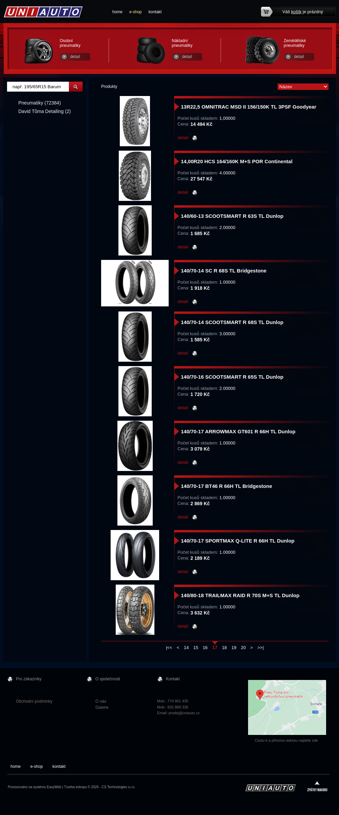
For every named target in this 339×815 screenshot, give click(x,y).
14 (186, 647)
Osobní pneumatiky (70, 43)
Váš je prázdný (302, 11)
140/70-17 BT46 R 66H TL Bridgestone (226, 486)
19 (233, 647)
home (117, 12)
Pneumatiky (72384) (39, 103)
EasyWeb (54, 787)
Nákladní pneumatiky (182, 43)
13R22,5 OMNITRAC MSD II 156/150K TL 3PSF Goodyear (248, 107)
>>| (261, 647)
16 (205, 647)
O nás (100, 701)
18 (224, 647)
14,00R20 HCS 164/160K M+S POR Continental (237, 161)
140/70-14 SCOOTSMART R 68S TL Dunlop (232, 322)
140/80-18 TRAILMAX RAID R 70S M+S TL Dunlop (240, 595)
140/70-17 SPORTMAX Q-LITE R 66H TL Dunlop (238, 541)
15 (195, 647)
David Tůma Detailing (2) (44, 111)
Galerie (102, 707)
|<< (169, 647)
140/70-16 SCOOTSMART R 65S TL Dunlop (232, 377)
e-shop (135, 12)
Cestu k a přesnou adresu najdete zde (286, 740)
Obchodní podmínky (34, 701)
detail (75, 56)
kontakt (155, 12)
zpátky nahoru (317, 787)
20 (243, 647)
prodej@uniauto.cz (184, 713)
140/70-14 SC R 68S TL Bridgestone (223, 270)
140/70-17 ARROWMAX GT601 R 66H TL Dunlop (238, 431)
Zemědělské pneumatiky (295, 43)
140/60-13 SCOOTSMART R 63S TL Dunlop (232, 216)
